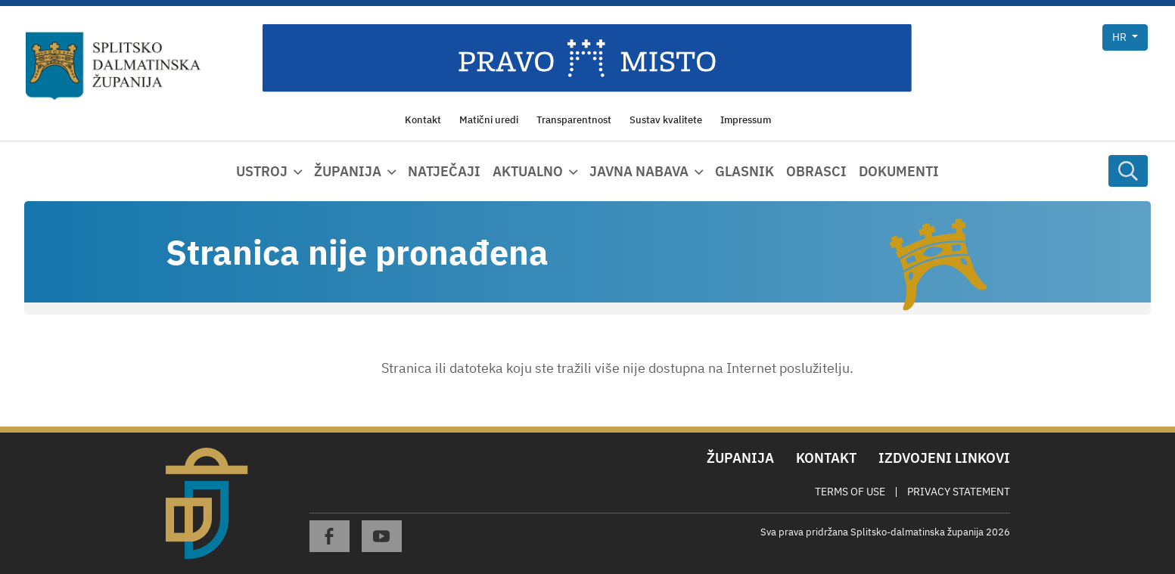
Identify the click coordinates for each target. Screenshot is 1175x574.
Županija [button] (347, 171)
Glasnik (744, 171)
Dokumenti (899, 171)
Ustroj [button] (262, 171)
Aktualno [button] (528, 171)
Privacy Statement (958, 491)
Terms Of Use (850, 491)
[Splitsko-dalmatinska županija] (113, 66)
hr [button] (1120, 37)
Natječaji (444, 171)
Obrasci (816, 171)
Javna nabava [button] (639, 171)
